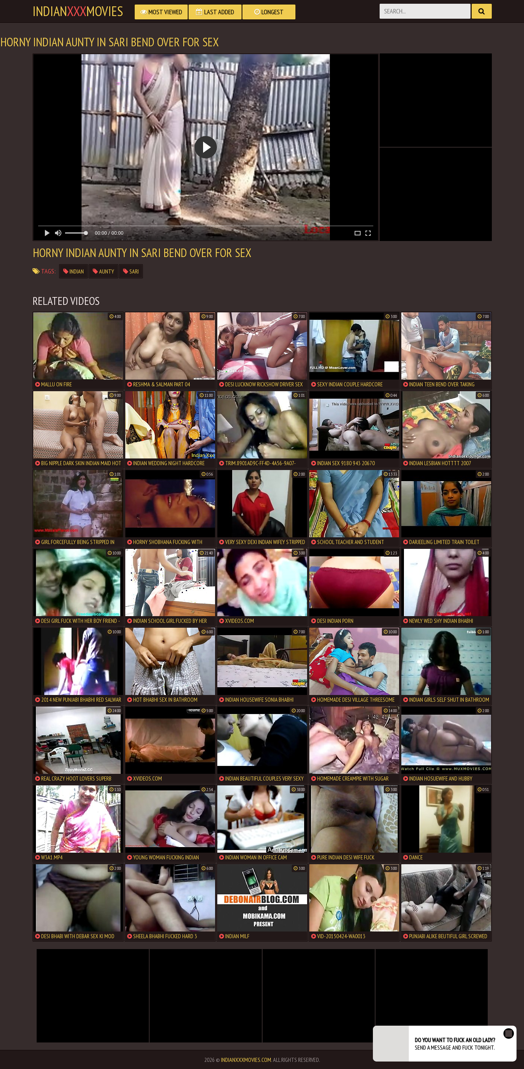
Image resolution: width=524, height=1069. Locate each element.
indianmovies (78, 11)
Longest (269, 11)
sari (131, 271)
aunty (103, 271)
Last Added (215, 11)
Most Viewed (161, 11)
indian (73, 271)
